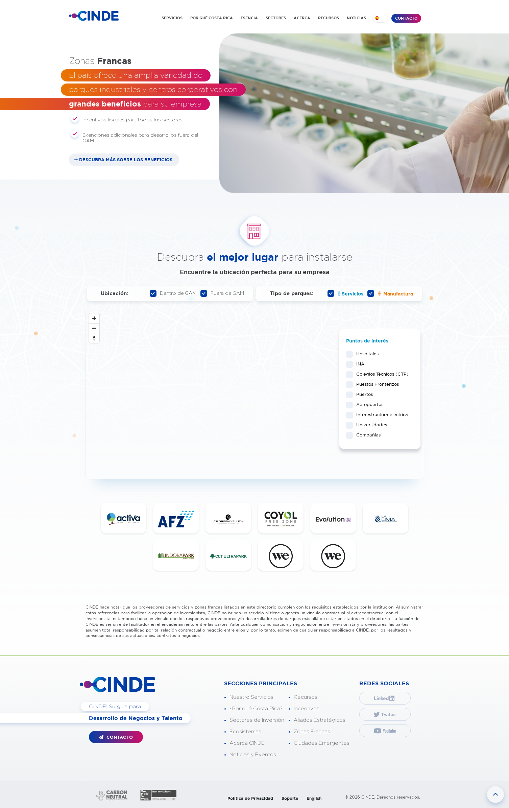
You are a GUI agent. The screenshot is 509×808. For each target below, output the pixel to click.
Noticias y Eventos (252, 754)
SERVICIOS (172, 18)
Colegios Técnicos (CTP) (380, 374)
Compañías (366, 434)
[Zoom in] (94, 318)
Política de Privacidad (250, 798)
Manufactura (390, 293)
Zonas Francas (312, 731)
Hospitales (365, 353)
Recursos (305, 697)
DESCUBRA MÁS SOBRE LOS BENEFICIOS (125, 159)
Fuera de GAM (222, 293)
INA (358, 363)
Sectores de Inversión (256, 720)
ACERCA (302, 18)
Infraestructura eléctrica (380, 414)
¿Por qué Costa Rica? (256, 708)
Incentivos (306, 708)
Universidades (369, 424)
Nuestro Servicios (251, 697)
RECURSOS (328, 18)
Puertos (362, 394)
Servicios (345, 293)
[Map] (255, 394)
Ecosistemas (245, 731)
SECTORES (276, 18)
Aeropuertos (367, 404)
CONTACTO (406, 18)
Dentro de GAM (173, 293)
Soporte (290, 798)
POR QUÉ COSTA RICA (211, 18)
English (314, 798)
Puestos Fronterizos (375, 384)
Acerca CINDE (247, 743)
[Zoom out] (94, 328)
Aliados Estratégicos (319, 720)
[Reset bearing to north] (94, 338)
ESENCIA (249, 18)
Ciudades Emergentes (321, 743)
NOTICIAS (356, 18)
